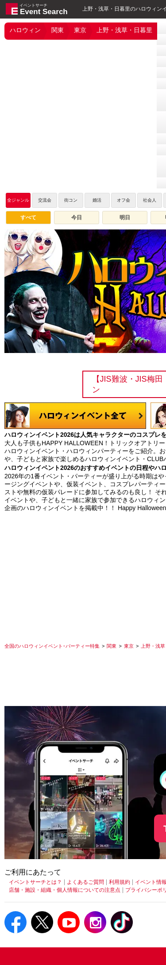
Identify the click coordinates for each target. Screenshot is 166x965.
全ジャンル (18, 200)
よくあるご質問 (85, 882)
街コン (70, 200)
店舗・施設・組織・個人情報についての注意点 (64, 890)
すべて (28, 217)
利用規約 (119, 882)
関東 (57, 30)
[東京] (129, 646)
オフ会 (123, 200)
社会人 (149, 200)
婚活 (97, 200)
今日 (76, 217)
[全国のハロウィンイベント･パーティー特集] (52, 646)
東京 (80, 30)
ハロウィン (25, 30)
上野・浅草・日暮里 (124, 30)
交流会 (44, 200)
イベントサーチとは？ (35, 882)
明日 (125, 217)
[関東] (111, 646)
